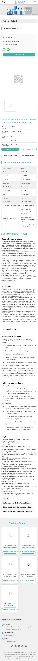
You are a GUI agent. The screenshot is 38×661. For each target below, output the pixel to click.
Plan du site (22, 652)
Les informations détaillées (10, 155)
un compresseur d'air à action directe (16, 503)
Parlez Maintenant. (19, 54)
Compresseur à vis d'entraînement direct (17, 507)
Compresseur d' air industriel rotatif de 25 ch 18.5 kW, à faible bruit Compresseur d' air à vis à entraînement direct (9, 604)
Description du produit (28, 155)
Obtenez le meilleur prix (10, 149)
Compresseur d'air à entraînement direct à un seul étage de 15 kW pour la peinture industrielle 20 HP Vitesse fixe (9, 547)
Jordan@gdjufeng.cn (12, 41)
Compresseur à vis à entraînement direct (17, 511)
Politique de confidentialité (10, 652)
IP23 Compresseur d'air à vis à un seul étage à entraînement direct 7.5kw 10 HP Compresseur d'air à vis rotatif (9, 576)
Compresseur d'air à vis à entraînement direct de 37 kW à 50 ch (28, 547)
